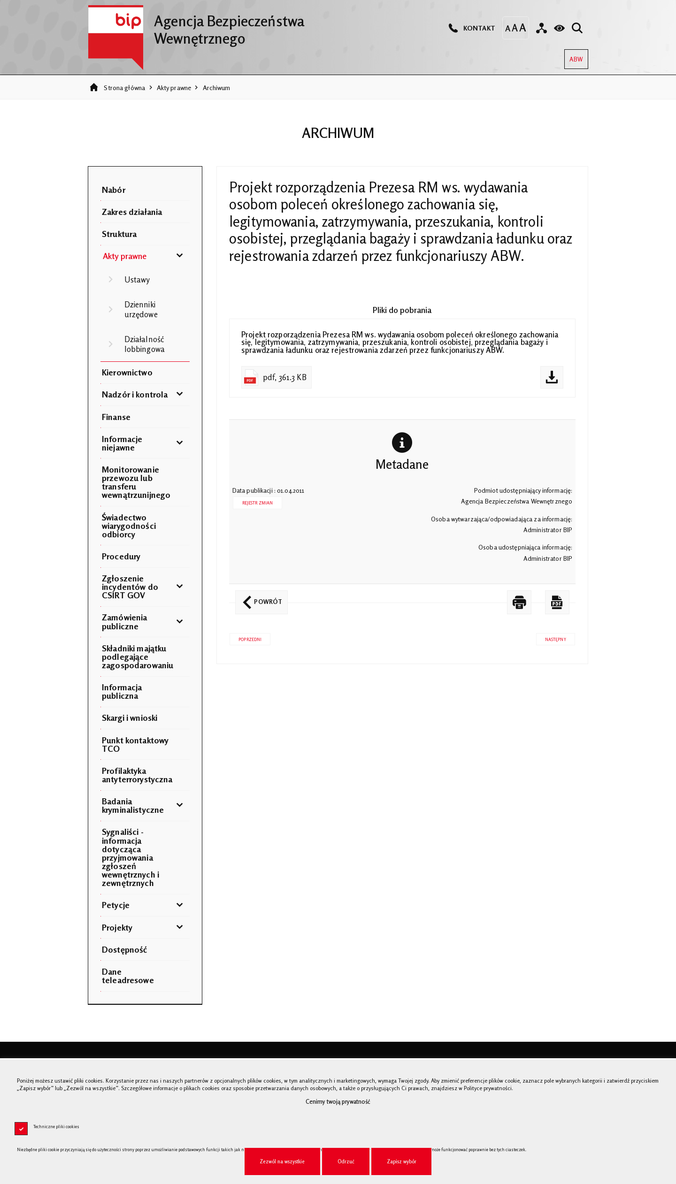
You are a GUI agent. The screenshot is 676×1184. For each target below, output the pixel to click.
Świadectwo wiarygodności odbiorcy (129, 525)
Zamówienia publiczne (124, 621)
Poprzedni (245, 637)
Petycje (116, 905)
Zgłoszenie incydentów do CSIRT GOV (130, 586)
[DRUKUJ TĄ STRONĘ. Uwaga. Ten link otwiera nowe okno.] (519, 602)
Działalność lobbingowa (144, 344)
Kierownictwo (127, 372)
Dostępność (124, 949)
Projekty (117, 927)
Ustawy (137, 279)
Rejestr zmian (257, 502)
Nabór (113, 189)
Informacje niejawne (122, 443)
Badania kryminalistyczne (133, 805)
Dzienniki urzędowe (141, 309)
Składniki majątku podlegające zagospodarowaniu (137, 656)
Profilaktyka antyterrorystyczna (137, 774)
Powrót (258, 597)
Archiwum (216, 88)
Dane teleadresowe (128, 975)
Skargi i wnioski (129, 717)
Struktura (119, 234)
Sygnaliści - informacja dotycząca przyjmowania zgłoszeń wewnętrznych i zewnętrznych (130, 857)
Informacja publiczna (122, 691)
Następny (551, 637)
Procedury (121, 556)
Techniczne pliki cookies (56, 1126)
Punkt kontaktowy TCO (135, 744)
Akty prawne (174, 88)
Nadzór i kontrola (135, 394)
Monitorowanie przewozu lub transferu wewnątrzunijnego (136, 482)
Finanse (116, 417)
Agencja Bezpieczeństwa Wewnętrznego (196, 26)
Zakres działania (132, 211)
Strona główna (124, 88)
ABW (573, 56)
